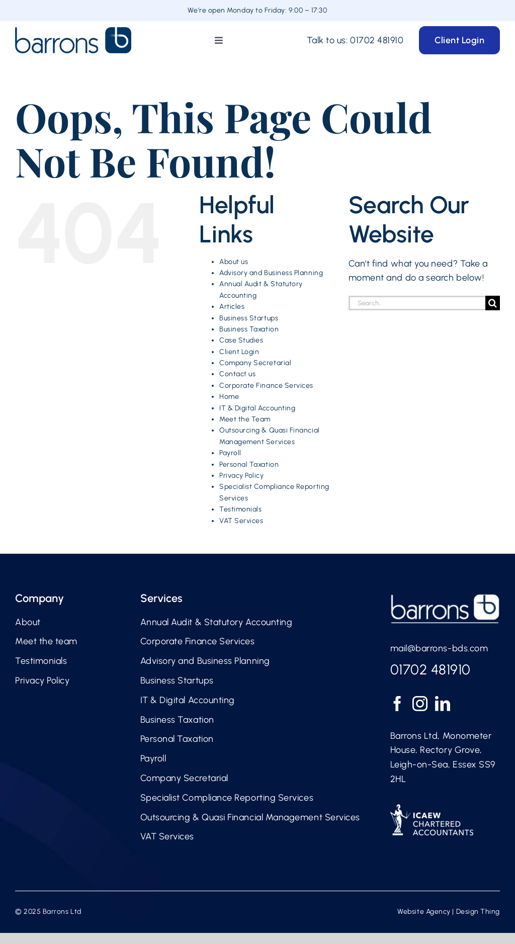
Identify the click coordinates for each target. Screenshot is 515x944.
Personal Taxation (249, 464)
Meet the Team (245, 419)
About (28, 622)
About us (233, 262)
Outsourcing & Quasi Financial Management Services (250, 817)
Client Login (239, 352)
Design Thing (478, 911)
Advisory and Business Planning (271, 273)
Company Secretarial (255, 363)
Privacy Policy (241, 475)
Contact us (237, 374)
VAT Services (241, 521)
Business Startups (248, 318)
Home (229, 396)
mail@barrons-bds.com (439, 648)
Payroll (230, 453)
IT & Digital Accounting (257, 408)
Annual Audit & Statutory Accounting (216, 622)
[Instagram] (420, 703)
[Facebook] (397, 703)
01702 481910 (376, 40)
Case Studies (241, 340)
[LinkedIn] (443, 703)
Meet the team (46, 641)
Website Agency (424, 911)
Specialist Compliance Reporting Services (227, 797)
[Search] (492, 303)
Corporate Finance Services (266, 385)
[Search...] (417, 303)
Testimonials (240, 509)
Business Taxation (249, 329)
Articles (231, 306)
